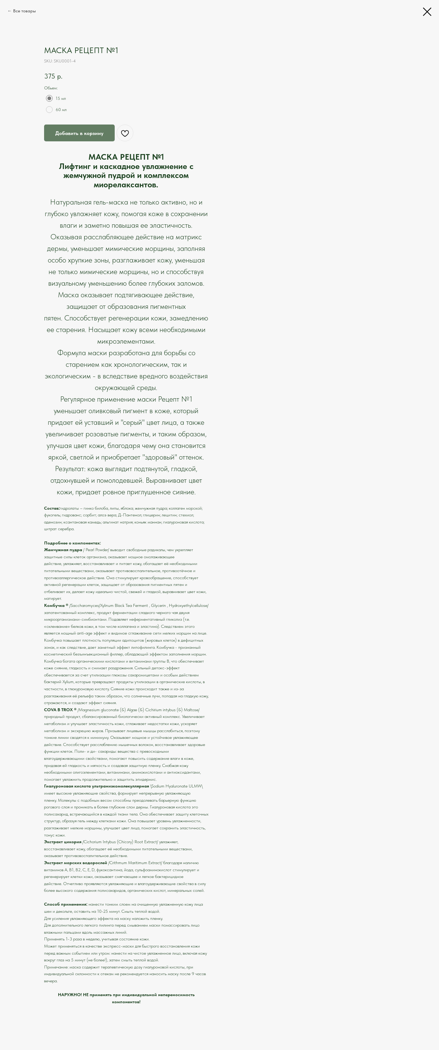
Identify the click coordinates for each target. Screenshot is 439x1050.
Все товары (24, 10)
